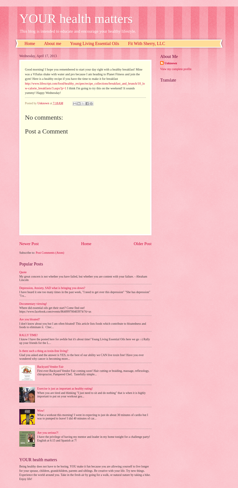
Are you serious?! (48, 432)
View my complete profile (175, 69)
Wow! (40, 410)
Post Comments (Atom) (50, 252)
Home (29, 43)
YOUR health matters (76, 18)
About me (52, 43)
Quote (23, 272)
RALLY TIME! (28, 335)
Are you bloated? (29, 319)
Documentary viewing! (33, 303)
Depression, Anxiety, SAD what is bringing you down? (52, 288)
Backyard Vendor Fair (50, 366)
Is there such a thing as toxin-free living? (43, 351)
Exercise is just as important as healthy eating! (65, 388)
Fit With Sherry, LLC (146, 43)
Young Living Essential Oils (94, 43)
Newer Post (29, 243)
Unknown (171, 63)
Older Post (143, 243)
